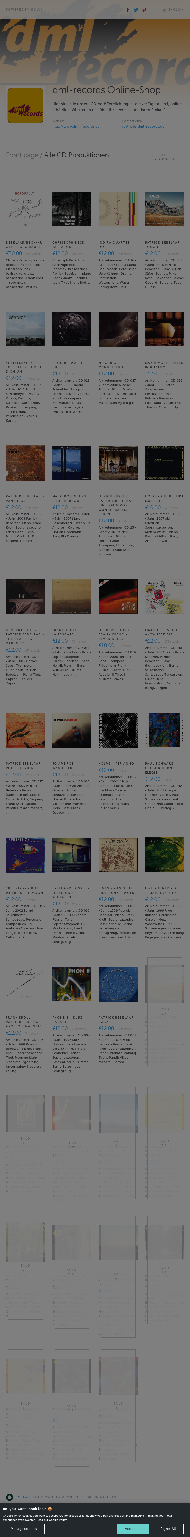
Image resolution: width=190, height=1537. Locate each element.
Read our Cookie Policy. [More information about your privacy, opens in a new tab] (52, 1526)
